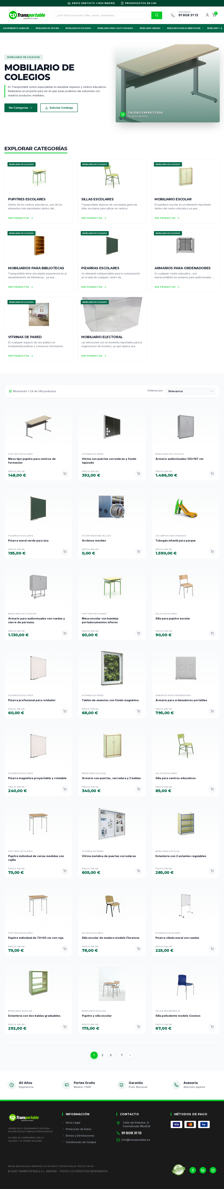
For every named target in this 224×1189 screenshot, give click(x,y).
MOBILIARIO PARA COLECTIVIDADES (117, 28)
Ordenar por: (155, 390)
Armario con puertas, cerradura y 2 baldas (111, 778)
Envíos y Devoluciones (78, 1135)
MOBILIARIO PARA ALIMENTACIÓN (185, 28)
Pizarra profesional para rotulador (32, 700)
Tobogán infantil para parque (175, 540)
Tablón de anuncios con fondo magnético (110, 700)
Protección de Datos (76, 1129)
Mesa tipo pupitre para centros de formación (32, 460)
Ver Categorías (21, 107)
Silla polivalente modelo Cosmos (177, 1015)
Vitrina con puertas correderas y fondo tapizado (109, 460)
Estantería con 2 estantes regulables (180, 856)
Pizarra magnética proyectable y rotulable (37, 778)
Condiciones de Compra (79, 1142)
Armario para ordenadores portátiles (181, 700)
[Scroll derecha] (220, 28)
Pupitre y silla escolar (97, 1015)
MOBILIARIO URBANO (151, 28)
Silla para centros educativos (175, 778)
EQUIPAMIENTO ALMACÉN (17, 28)
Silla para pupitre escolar (172, 618)
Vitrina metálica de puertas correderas (109, 856)
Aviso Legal (71, 1122)
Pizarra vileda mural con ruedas (177, 937)
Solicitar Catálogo (59, 107)
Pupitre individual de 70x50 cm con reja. (36, 937)
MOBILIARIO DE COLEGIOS (80, 28)
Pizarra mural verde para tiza (28, 540)
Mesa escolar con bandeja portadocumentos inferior (100, 620)
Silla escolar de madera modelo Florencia (110, 937)
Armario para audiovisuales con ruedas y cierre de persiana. (36, 620)
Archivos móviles (94, 540)
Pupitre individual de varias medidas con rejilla (36, 858)
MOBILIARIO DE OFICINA (49, 28)
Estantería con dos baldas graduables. (34, 1015)
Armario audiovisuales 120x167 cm (179, 459)
